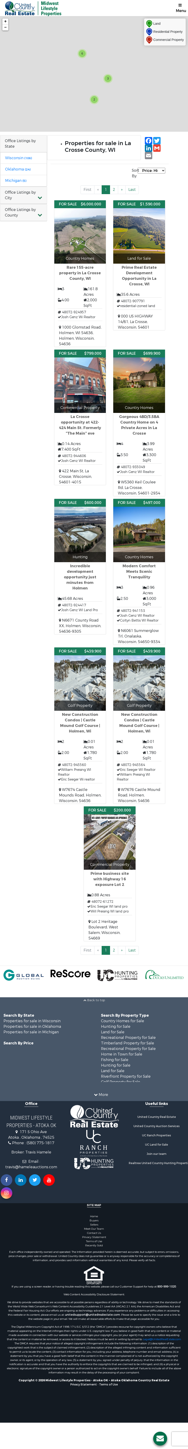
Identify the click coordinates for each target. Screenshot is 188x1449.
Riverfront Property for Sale (126, 1076)
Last (132, 189)
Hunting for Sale (115, 1026)
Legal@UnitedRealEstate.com (162, 1339)
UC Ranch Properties (156, 1135)
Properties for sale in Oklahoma (32, 1026)
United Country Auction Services (156, 1126)
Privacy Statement (94, 1237)
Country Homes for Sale (122, 1021)
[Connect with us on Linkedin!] (20, 1180)
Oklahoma (17, 169)
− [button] (5, 27)
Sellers (94, 1224)
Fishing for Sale (114, 1059)
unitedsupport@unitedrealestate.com (92, 1315)
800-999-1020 (166, 1286)
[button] (23, 195)
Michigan (15, 180)
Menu (181, 8)
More (101, 1094)
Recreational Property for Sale (128, 1037)
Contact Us (94, 1233)
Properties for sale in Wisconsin (32, 1021)
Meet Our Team (94, 1229)
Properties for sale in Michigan (31, 1032)
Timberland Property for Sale (127, 1043)
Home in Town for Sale (121, 1054)
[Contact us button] (160, 1439)
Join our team (156, 1154)
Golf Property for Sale (120, 1082)
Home (94, 1216)
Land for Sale (112, 1032)
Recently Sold (94, 1245)
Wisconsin (18, 158)
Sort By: (135, 173)
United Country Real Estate (156, 1117)
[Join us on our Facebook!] (6, 1180)
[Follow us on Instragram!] (6, 1193)
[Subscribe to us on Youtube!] (49, 1180)
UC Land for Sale (156, 1145)
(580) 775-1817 (40, 1143)
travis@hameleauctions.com (31, 1167)
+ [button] (5, 21)
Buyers (94, 1220)
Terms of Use (94, 1241)
